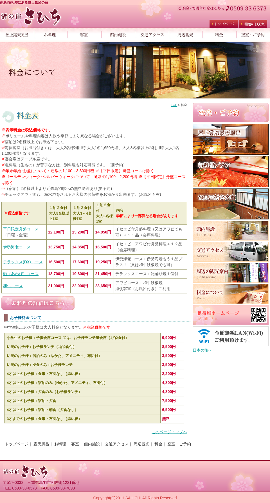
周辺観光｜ (143, 444)
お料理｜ (62, 444)
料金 (219, 33)
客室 (84, 33)
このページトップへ (169, 432)
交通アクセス (152, 33)
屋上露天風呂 (17, 33)
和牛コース (13, 286)
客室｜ (77, 444)
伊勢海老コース (17, 247)
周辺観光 (185, 33)
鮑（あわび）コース (21, 273)
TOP (174, 105)
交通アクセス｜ (118, 444)
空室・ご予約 (253, 33)
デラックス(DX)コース (23, 262)
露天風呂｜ (43, 444)
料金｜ (160, 444)
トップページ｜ (18, 444)
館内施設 (118, 33)
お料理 (51, 33)
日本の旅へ (202, 350)
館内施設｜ (94, 444)
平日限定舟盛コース (21, 229)
